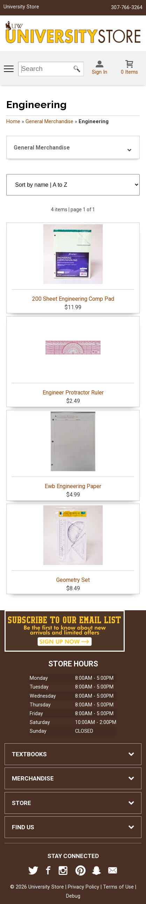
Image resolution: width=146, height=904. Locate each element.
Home (13, 122)
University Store (21, 7)
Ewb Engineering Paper (73, 451)
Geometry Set (73, 544)
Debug (73, 896)
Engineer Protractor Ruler (73, 357)
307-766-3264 (127, 8)
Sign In (99, 72)
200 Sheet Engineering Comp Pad (73, 263)
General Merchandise (49, 122)
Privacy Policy (83, 887)
